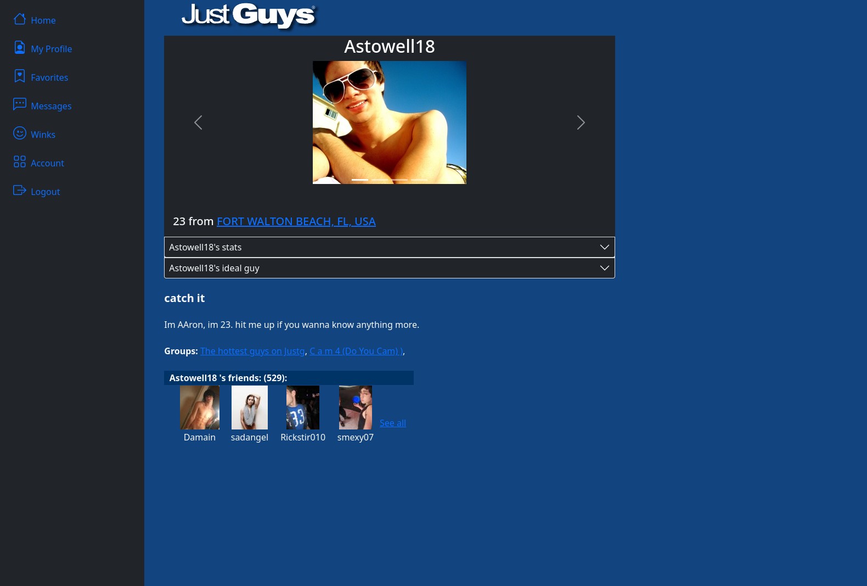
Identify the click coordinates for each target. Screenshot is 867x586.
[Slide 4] (419, 180)
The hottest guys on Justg (252, 351)
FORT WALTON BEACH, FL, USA (296, 221)
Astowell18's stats (205, 247)
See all (393, 423)
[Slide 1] (360, 180)
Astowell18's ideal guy (214, 268)
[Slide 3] (399, 180)
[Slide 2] (379, 180)
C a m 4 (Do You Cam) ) (356, 351)
